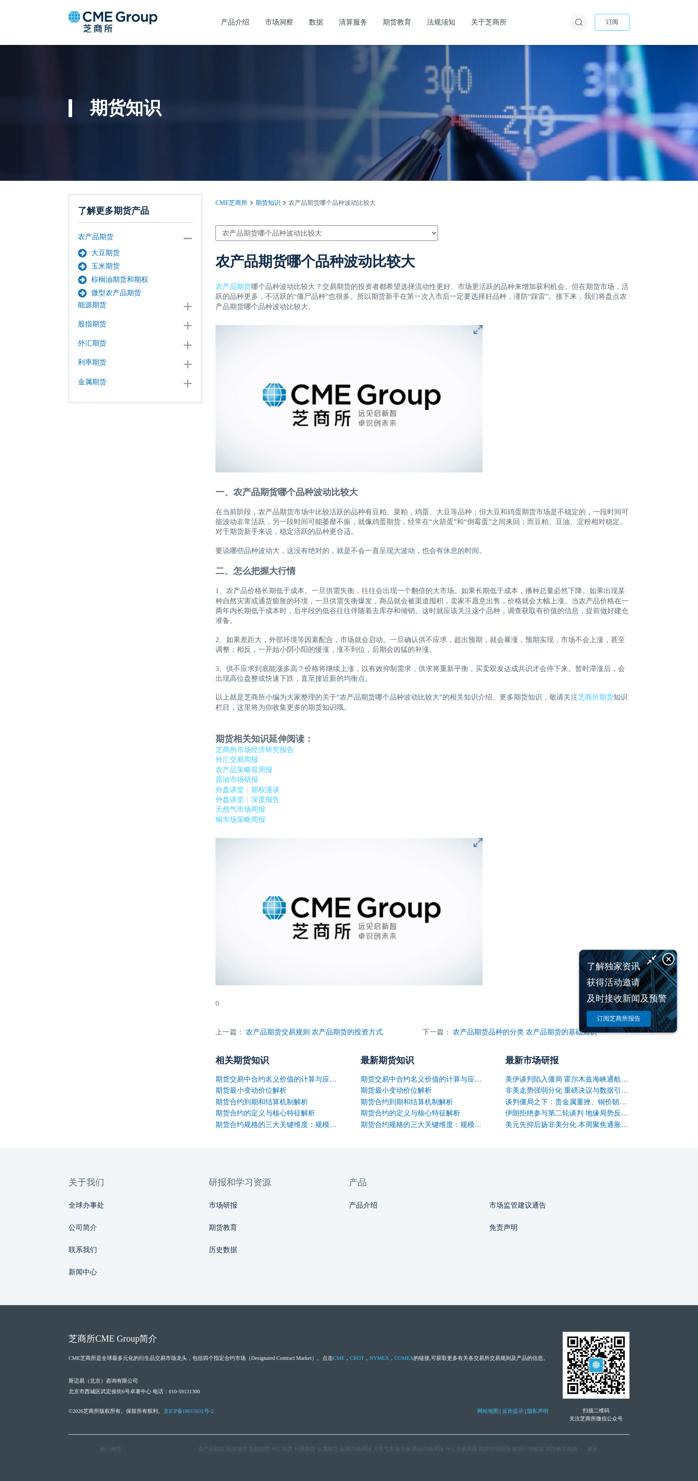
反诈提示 (513, 1411)
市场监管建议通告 (517, 1205)
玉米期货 (99, 266)
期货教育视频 (561, 1449)
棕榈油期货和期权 (113, 279)
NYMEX (379, 1358)
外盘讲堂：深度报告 (247, 799)
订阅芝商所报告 (619, 1018)
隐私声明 (537, 1411)
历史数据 (223, 1249)
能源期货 (92, 305)
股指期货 (92, 324)
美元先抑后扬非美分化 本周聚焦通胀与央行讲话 (567, 1124)
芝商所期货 (595, 697)
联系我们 (83, 1249)
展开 (592, 1449)
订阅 (612, 22)
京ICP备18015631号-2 (188, 1411)
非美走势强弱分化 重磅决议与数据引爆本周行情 (567, 1090)
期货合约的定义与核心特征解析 (265, 1113)
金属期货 (92, 382)
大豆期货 (99, 252)
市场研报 (223, 1205)
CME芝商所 (231, 202)
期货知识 (268, 202)
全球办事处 (86, 1205)
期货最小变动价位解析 (251, 1090)
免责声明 (503, 1227)
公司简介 (83, 1227)
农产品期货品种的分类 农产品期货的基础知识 (525, 1032)
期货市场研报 (495, 1449)
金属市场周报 (356, 1449)
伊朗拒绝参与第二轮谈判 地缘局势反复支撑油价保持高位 (567, 1113)
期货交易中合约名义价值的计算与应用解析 (277, 1079)
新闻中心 (83, 1272)
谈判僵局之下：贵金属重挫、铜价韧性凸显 (567, 1102)
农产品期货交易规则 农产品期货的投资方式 (314, 1032)
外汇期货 (92, 343)
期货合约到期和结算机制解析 (261, 1102)
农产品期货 (96, 236)
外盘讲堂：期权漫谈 (247, 789)
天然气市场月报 (391, 1449)
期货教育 (223, 1227)
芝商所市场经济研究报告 (254, 749)
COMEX (404, 1358)
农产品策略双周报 (243, 769)
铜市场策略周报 (240, 819)
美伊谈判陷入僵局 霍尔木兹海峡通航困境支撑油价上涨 (567, 1079)
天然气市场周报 (240, 809)
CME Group (117, 1338)
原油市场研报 (236, 779)
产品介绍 (363, 1205)
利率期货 (92, 362)
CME (339, 1358)
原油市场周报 (428, 1449)
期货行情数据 (528, 1449)
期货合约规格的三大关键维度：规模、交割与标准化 (277, 1124)
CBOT (357, 1358)
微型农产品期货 (109, 293)
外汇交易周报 (236, 759)
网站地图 (488, 1411)
